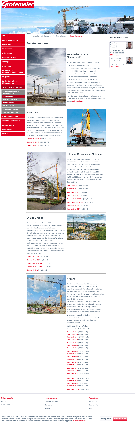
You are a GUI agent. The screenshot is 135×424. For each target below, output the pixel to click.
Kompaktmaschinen (9, 57)
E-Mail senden (115, 55)
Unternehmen (7, 129)
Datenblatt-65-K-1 (73, 373)
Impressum (93, 402)
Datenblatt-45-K (72, 356)
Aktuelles (5, 36)
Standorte (48, 405)
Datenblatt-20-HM (33, 142)
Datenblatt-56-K (72, 365)
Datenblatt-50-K (72, 360)
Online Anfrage (77, 101)
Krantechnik (6, 44)
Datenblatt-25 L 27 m (34, 267)
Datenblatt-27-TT (73, 192)
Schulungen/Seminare (10, 116)
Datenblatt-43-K (72, 354)
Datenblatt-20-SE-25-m (75, 202)
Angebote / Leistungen (10, 99)
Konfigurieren (106, 419)
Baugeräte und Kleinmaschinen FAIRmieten (12, 71)
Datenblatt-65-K (72, 371)
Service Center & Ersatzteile (12, 87)
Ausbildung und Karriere (11, 121)
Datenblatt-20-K (72, 332)
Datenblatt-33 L (32, 270)
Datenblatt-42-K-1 (73, 351)
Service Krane (8, 96)
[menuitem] (13, 36)
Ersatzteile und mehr (10, 112)
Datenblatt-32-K (72, 343)
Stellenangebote (8, 125)
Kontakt (5, 134)
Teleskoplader (7, 49)
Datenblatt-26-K (72, 334)
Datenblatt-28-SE (73, 209)
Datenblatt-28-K (72, 339)
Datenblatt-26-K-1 (73, 337)
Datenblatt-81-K (72, 381)
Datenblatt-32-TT (73, 195)
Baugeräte (6, 77)
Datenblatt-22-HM (33, 145)
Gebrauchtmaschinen (10, 40)
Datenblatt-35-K (72, 348)
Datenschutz (93, 405)
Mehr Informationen (80, 421)
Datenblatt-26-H (72, 185)
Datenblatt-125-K (73, 389)
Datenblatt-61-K (72, 368)
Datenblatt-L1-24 (33, 257)
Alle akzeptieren (120, 419)
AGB (90, 408)
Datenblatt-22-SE (73, 206)
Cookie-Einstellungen (52, 402)
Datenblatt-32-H (72, 189)
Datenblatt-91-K (72, 386)
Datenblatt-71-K (72, 378)
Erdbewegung (7, 53)
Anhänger (5, 62)
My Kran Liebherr (8, 105)
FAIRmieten (6, 66)
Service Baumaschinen (11, 109)
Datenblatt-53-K (72, 362)
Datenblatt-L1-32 (33, 260)
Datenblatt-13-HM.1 (34, 139)
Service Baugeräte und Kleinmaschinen (10, 82)
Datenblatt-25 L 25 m (34, 263)
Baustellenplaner (8, 102)
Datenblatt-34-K (72, 345)
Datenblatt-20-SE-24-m (75, 199)
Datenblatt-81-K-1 (73, 383)
